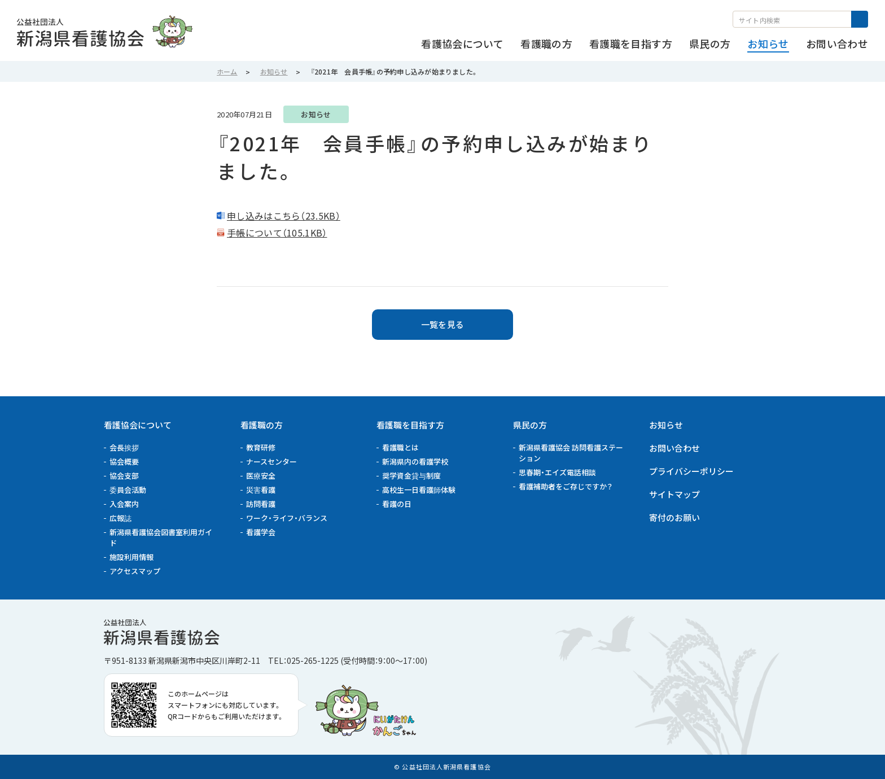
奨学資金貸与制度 (411, 475)
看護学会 (260, 532)
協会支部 (124, 475)
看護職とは (400, 447)
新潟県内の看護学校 (415, 461)
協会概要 (124, 461)
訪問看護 (260, 503)
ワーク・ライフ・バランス (286, 518)
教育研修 (260, 447)
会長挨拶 (124, 447)
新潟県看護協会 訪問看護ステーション (571, 452)
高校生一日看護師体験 (418, 489)
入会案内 (124, 503)
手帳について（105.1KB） (277, 232)
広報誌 (120, 518)
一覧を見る (443, 324)
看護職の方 (261, 425)
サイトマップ (674, 494)
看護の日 (396, 503)
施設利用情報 (131, 557)
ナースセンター (271, 461)
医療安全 (260, 475)
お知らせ (666, 425)
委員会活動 (127, 489)
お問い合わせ (674, 448)
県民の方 (530, 425)
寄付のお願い (674, 517)
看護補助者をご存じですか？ (565, 486)
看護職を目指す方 (410, 425)
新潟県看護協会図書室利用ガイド (160, 537)
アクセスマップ (134, 571)
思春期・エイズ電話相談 (557, 472)
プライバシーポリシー (691, 471)
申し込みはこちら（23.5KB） (283, 215)
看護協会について (138, 425)
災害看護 (260, 489)
